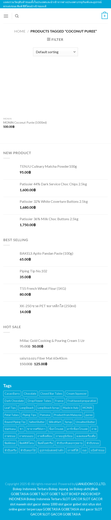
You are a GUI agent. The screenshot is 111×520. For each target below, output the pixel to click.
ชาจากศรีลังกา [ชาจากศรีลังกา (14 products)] (36, 429)
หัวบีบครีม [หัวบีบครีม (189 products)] (11, 450)
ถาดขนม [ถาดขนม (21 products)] (10, 436)
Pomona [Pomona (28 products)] (45, 415)
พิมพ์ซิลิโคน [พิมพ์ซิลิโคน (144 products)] (26, 443)
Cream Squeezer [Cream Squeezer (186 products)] (76, 393)
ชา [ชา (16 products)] (21, 429)
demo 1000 (49, 504)
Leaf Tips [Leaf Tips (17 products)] (10, 407)
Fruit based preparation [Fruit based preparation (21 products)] (82, 400)
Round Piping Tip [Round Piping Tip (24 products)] (15, 422)
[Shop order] (55, 52)
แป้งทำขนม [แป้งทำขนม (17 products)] (97, 450)
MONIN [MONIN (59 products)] (87, 407)
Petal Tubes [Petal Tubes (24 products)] (12, 415)
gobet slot (80, 504)
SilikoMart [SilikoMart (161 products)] (55, 422)
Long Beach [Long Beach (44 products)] (27, 407)
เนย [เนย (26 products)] (84, 450)
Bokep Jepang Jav (61, 489)
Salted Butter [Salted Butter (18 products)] (37, 422)
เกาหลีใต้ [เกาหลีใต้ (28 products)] (73, 450)
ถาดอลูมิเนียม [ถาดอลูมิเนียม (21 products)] (64, 436)
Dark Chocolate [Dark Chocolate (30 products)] (14, 400)
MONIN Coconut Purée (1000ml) (25, 122)
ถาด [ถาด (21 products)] (94, 429)
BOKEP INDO (79, 494)
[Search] (17, 16)
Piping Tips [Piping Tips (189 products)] (29, 415)
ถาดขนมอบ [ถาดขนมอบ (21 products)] (26, 436)
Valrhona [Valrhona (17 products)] (10, 429)
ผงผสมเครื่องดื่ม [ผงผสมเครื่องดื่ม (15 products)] (86, 436)
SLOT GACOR (72, 499)
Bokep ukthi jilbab (86, 489)
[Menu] (6, 16)
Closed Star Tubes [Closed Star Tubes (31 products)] (51, 393)
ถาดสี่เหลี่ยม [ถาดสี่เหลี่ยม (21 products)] (44, 436)
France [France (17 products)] (59, 400)
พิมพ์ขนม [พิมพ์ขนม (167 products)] (10, 443)
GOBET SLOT (39, 494)
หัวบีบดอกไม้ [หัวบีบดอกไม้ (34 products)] (28, 450)
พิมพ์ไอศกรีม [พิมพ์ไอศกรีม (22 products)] (45, 443)
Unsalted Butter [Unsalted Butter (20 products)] (85, 422)
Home (19, 31)
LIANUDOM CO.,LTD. (91, 484)
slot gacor (34, 504)
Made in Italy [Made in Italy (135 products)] (71, 407)
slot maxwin (18, 504)
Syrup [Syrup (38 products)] (68, 422)
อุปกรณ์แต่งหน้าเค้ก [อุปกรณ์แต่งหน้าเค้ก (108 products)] (52, 450)
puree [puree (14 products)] (89, 415)
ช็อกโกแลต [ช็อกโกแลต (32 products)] (56, 429)
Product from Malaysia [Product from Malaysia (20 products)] (68, 415)
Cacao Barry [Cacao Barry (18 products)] (12, 393)
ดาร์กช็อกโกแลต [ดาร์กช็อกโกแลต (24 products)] (77, 429)
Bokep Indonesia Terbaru (30, 489)
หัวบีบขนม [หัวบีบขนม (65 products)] (93, 443)
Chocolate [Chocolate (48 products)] (30, 393)
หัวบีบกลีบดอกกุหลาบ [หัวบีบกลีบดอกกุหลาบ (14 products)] (70, 443)
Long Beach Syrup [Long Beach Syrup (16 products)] (48, 407)
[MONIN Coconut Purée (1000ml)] (28, 90)
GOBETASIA (20, 494)
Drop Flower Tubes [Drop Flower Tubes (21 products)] (39, 400)
